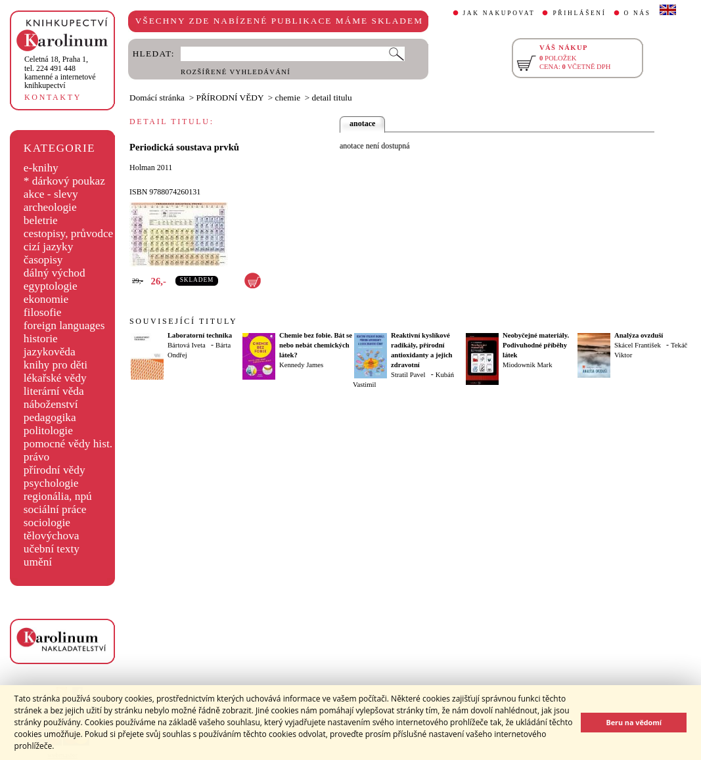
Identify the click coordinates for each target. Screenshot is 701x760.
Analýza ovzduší (638, 335)
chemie (287, 97)
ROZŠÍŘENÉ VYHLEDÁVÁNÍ (235, 72)
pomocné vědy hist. (68, 443)
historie (41, 338)
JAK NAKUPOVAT (499, 13)
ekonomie (46, 299)
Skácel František (637, 345)
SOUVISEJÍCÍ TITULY (183, 321)
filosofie (43, 312)
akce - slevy (51, 194)
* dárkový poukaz (64, 181)
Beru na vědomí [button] (634, 722)
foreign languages (64, 325)
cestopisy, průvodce (69, 233)
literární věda (54, 391)
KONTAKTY (52, 97)
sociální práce (55, 509)
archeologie (50, 207)
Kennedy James (301, 365)
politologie (48, 430)
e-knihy (41, 168)
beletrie (41, 220)
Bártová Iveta (187, 345)
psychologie (51, 483)
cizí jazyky (49, 246)
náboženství (51, 404)
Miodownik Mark (527, 365)
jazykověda (50, 352)
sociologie (47, 522)
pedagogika (50, 417)
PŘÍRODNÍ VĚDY (230, 97)
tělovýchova (51, 535)
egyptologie (51, 286)
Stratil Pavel (408, 374)
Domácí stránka (157, 97)
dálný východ (54, 273)
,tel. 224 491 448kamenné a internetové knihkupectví (60, 72)
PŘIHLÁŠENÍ (579, 13)
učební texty (51, 549)
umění (38, 562)
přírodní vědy (54, 470)
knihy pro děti (55, 365)
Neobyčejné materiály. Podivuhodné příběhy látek (536, 345)
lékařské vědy (55, 378)
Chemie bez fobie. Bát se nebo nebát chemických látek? (315, 345)
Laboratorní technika (200, 335)
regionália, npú (58, 496)
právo (36, 457)
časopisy (43, 260)
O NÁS (637, 13)
